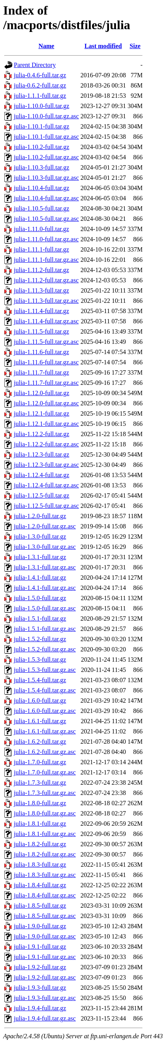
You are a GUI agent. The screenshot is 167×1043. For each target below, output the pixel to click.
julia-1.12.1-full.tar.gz (41, 413)
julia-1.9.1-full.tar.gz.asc (45, 956)
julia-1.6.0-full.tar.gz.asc (45, 710)
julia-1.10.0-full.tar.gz (41, 106)
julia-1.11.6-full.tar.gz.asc (46, 362)
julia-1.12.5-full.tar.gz (41, 495)
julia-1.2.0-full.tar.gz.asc (45, 526)
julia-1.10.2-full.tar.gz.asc (46, 157)
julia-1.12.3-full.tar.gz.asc (46, 464)
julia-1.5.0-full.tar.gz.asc (45, 608)
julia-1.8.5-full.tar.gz (40, 905)
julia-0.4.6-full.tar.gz (40, 75)
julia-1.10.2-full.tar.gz (41, 147)
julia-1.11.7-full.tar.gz (41, 372)
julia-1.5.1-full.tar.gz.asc (45, 628)
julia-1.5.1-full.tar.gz (40, 618)
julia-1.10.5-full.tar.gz (41, 208)
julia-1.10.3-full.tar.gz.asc (46, 177)
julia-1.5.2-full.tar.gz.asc (45, 649)
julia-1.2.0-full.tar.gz (40, 516)
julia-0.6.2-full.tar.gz (40, 85)
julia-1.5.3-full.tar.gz (40, 659)
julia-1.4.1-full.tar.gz (40, 577)
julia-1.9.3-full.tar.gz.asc (45, 997)
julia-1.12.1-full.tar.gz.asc (46, 423)
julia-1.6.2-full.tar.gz (40, 741)
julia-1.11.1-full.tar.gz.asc (46, 259)
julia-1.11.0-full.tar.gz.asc (46, 239)
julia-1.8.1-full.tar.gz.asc (45, 833)
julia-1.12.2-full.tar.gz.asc (46, 444)
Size (135, 46)
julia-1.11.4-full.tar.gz (41, 311)
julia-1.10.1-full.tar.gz (41, 126)
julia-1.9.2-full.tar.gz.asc (45, 977)
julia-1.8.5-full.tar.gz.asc (45, 915)
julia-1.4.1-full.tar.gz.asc (45, 587)
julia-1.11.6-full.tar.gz (41, 352)
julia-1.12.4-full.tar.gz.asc (46, 485)
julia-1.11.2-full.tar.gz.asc (46, 280)
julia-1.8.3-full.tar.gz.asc (45, 874)
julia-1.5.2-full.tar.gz (40, 639)
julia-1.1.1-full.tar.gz (40, 95)
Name (46, 46)
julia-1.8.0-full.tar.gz (40, 803)
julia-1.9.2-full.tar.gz (40, 967)
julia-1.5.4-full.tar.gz (40, 680)
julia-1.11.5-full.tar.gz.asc (46, 341)
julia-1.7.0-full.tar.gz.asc (45, 772)
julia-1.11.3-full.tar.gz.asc (46, 300)
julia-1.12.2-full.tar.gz (41, 434)
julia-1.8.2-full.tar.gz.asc (45, 854)
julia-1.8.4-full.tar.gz (40, 885)
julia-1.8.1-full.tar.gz (40, 823)
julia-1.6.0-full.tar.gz (40, 700)
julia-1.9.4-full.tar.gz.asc (45, 1018)
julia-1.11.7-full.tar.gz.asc (46, 382)
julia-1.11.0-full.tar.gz (41, 229)
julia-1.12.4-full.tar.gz (41, 475)
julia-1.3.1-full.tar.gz (40, 557)
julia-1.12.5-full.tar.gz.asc (46, 505)
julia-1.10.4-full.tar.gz (41, 188)
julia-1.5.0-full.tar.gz (40, 598)
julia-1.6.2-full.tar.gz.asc (45, 751)
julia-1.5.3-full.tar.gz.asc (45, 669)
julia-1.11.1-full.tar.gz (41, 249)
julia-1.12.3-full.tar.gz (41, 454)
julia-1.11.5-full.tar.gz (41, 331)
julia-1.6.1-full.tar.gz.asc (45, 731)
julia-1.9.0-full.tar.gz (40, 926)
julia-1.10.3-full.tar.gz (41, 167)
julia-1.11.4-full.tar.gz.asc (46, 321)
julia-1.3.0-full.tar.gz (40, 536)
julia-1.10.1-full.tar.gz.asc (46, 136)
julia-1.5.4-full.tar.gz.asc (45, 690)
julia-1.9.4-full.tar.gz (40, 1008)
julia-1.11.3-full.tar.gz (41, 290)
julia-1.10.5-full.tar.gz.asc (46, 218)
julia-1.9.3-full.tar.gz (40, 987)
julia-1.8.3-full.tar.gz (40, 864)
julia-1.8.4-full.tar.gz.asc (45, 895)
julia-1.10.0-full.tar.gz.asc (46, 116)
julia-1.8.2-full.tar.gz (40, 844)
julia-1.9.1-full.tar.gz (40, 946)
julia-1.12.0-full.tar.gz (41, 393)
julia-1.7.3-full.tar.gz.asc (45, 792)
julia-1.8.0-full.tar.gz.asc (45, 813)
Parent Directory (35, 65)
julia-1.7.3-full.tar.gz (40, 782)
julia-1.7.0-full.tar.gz (40, 762)
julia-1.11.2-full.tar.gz (41, 270)
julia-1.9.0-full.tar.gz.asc (45, 936)
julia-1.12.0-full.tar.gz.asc (46, 403)
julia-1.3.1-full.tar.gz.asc (45, 567)
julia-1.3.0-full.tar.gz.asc (45, 546)
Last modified (103, 46)
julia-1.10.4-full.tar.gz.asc (46, 198)
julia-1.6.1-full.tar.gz (40, 721)
